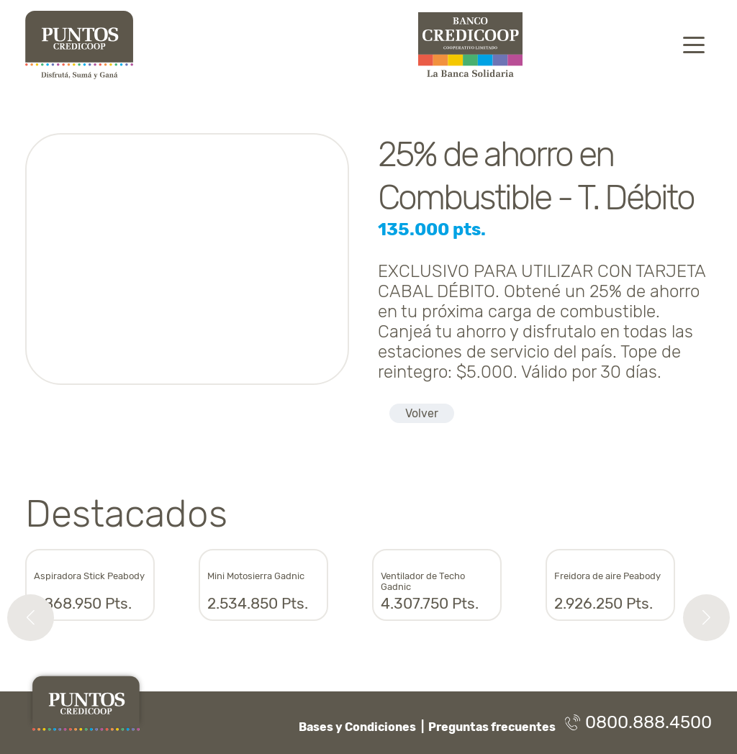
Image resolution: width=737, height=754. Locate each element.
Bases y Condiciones (357, 727)
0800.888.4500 (638, 722)
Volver (421, 413)
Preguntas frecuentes (492, 727)
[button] (30, 617)
